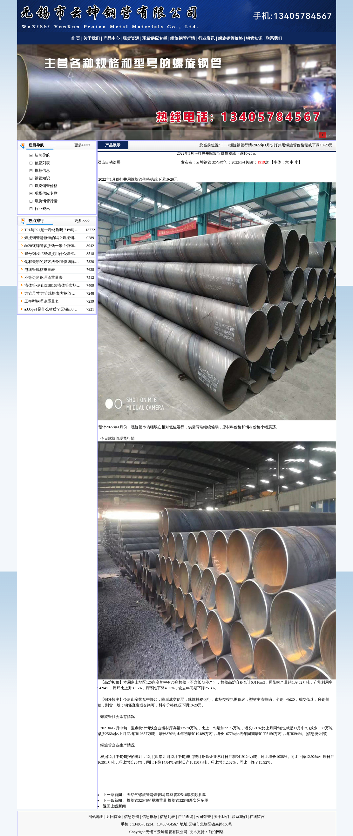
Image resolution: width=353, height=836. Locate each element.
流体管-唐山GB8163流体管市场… (52, 285)
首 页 (75, 38)
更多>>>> (82, 145)
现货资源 (131, 38)
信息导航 (131, 816)
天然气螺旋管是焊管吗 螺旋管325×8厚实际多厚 (166, 795)
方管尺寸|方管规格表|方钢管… (50, 293)
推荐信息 (42, 170)
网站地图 (96, 816)
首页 (224, 145)
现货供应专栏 (154, 38)
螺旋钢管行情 (182, 38)
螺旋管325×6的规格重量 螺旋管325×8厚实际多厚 (167, 800)
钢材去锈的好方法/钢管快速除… (51, 261)
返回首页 (113, 816)
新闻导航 (42, 155)
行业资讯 (206, 38)
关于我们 (91, 38)
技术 (193, 832)
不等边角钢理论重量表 (43, 277)
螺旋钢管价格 (231, 38)
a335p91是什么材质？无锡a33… (51, 309)
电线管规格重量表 (39, 269)
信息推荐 (149, 816)
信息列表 (42, 163)
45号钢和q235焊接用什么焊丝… (51, 253)
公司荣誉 (203, 816)
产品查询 (185, 816)
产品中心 (111, 38)
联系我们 (274, 38)
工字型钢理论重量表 (41, 301)
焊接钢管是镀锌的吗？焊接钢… (51, 238)
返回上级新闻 (114, 806)
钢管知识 (254, 38)
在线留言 (257, 816)
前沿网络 (216, 832)
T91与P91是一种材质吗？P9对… (51, 230)
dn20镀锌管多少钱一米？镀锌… (51, 246)
